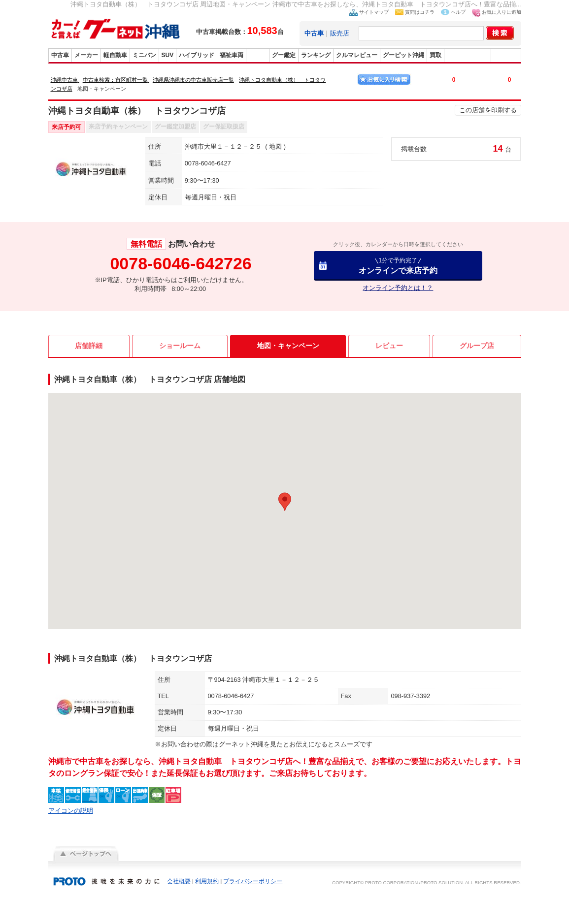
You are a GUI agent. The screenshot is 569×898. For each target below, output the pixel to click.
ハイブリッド (196, 55)
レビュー (389, 346)
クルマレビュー (356, 55)
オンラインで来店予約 (398, 265)
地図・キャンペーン (288, 346)
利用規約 (207, 881)
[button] (284, 501)
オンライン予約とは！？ (398, 287)
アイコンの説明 (70, 810)
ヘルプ (458, 12)
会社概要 (179, 881)
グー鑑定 (284, 55)
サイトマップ (374, 12)
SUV (168, 55)
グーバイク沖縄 (467, 55)
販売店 (339, 33)
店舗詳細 (88, 346)
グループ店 (477, 346)
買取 (435, 55)
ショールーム (180, 346)
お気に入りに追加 (501, 12)
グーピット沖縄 (403, 55)
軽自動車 (115, 55)
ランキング (316, 55)
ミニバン (144, 55)
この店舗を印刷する (488, 110)
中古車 (60, 55)
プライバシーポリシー (252, 881)
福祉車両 (231, 55)
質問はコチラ (420, 12)
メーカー (86, 55)
